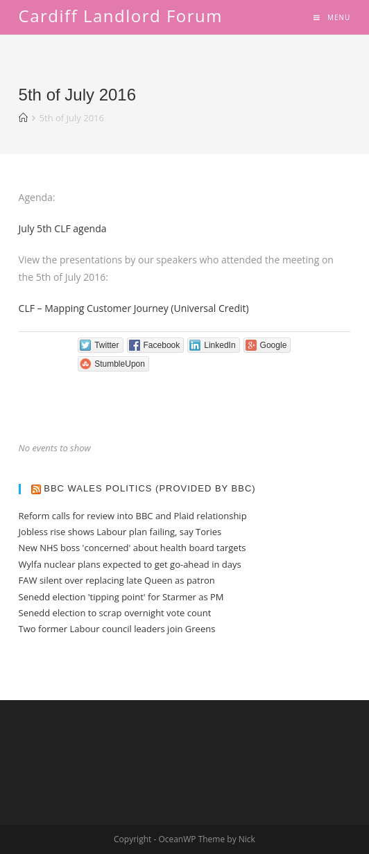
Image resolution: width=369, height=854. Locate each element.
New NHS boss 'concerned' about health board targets (132, 547)
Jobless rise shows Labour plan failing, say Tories (120, 531)
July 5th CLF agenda (63, 228)
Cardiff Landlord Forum (121, 15)
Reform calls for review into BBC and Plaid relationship (133, 515)
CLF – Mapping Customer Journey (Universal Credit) (134, 308)
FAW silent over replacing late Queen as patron (117, 580)
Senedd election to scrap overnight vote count (115, 613)
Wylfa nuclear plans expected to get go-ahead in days (130, 564)
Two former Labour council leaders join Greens (117, 628)
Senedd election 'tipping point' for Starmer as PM (121, 597)
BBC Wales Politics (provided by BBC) (149, 488)
